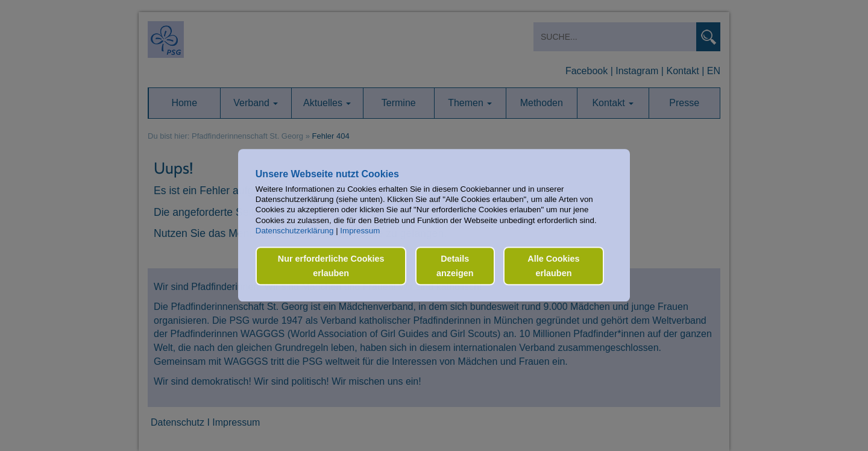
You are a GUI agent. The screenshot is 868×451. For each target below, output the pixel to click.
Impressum (360, 230)
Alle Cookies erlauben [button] (553, 266)
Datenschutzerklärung (295, 230)
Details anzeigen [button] (455, 266)
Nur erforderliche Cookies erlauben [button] (331, 266)
